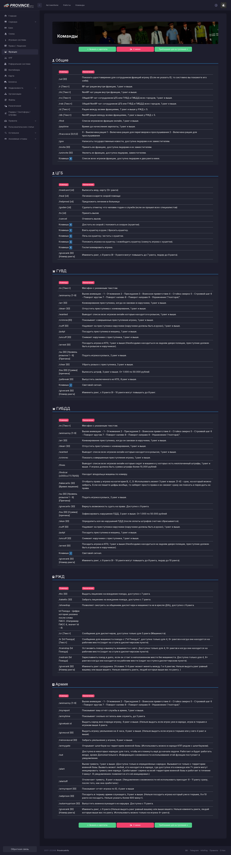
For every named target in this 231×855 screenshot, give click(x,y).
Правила (214, 850)
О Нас (223, 850)
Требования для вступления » (173, 49)
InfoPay (204, 850)
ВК (186, 850)
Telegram (194, 850)
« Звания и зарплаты (97, 49)
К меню (135, 49)
